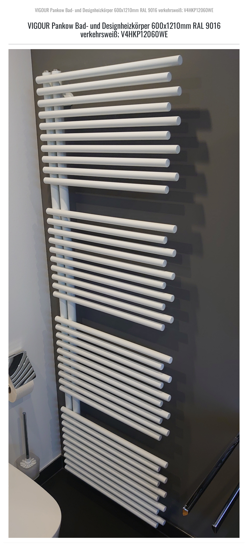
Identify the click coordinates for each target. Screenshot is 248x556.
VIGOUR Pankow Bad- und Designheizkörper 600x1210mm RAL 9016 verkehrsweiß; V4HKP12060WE (124, 10)
